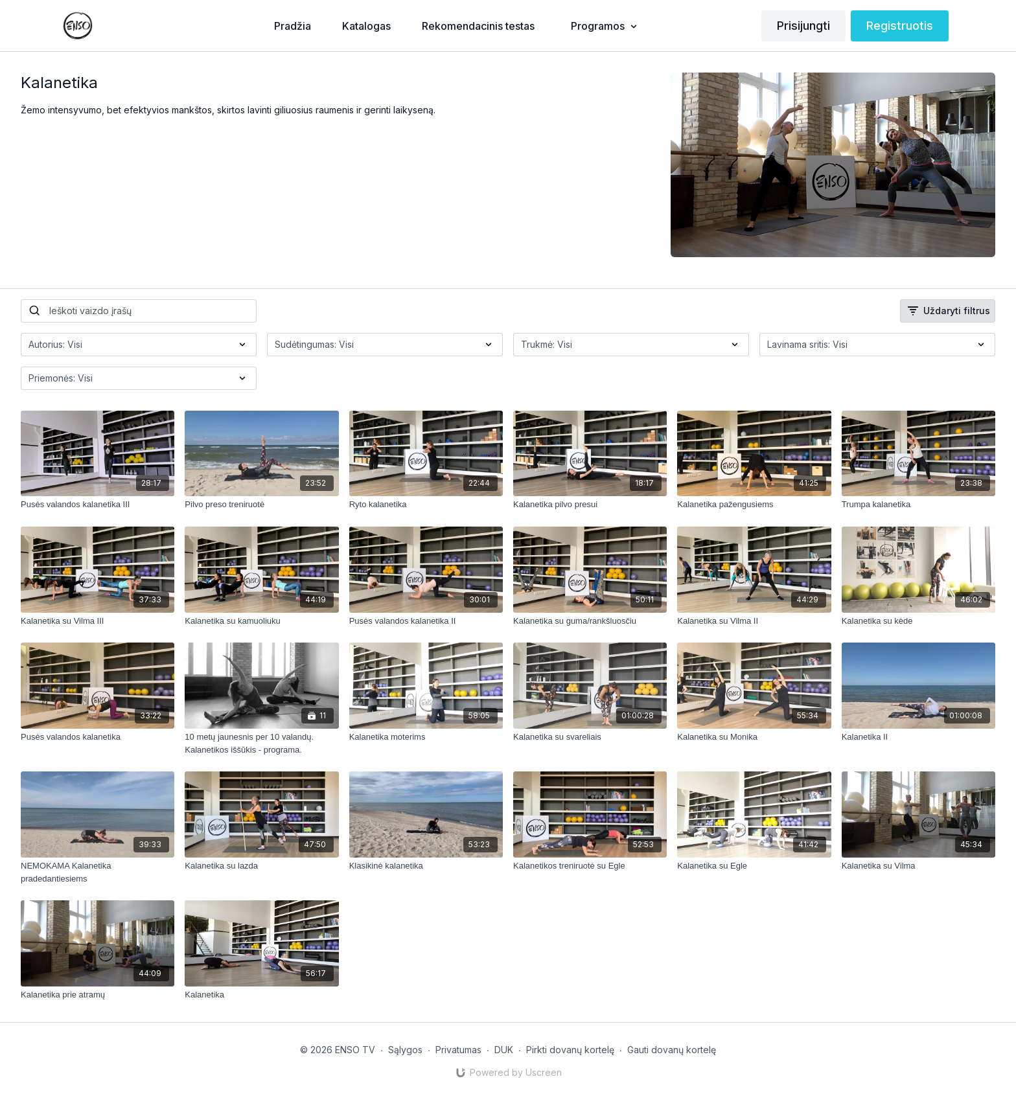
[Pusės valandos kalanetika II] (426, 621)
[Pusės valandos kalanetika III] (97, 504)
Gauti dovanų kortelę (671, 1049)
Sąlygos (405, 1049)
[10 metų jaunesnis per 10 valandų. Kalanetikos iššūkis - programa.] (261, 743)
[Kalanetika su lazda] (261, 866)
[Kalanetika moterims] (426, 737)
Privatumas (458, 1049)
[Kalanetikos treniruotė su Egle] (590, 866)
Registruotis (899, 25)
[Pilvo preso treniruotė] (261, 504)
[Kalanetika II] (918, 737)
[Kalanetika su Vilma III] (97, 621)
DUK (503, 1049)
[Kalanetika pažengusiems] (754, 504)
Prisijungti (803, 25)
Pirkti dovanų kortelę (570, 1049)
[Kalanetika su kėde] (918, 621)
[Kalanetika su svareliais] (590, 737)
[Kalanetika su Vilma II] (754, 621)
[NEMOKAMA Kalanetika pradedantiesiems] (97, 872)
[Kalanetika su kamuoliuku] (261, 621)
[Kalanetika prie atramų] (97, 994)
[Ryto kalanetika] (426, 504)
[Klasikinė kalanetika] (426, 866)
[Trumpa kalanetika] (918, 504)
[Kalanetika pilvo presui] (590, 504)
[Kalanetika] (261, 994)
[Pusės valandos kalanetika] (97, 737)
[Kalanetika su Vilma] (918, 866)
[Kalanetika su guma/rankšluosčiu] (590, 621)
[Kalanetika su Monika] (754, 737)
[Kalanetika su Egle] (754, 866)
